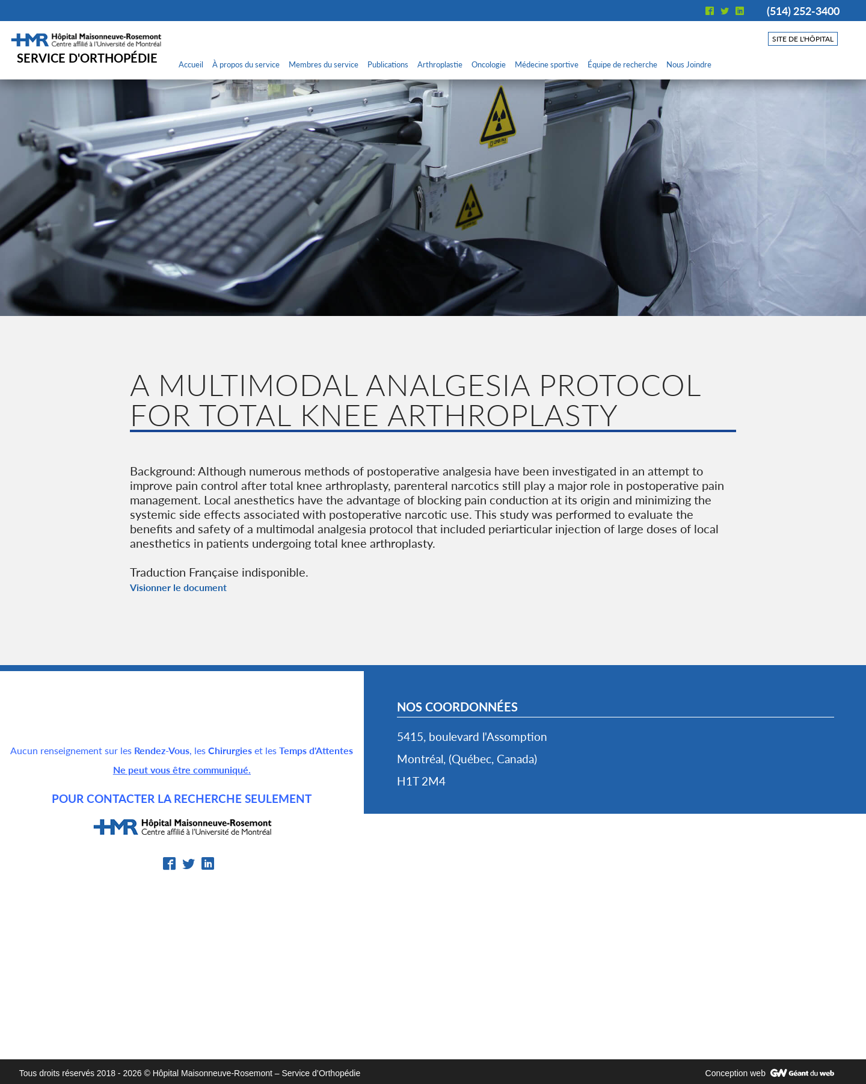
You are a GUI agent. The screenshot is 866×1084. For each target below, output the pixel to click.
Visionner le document (178, 587)
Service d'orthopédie (87, 58)
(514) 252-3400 (803, 10)
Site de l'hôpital (803, 38)
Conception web (735, 1073)
